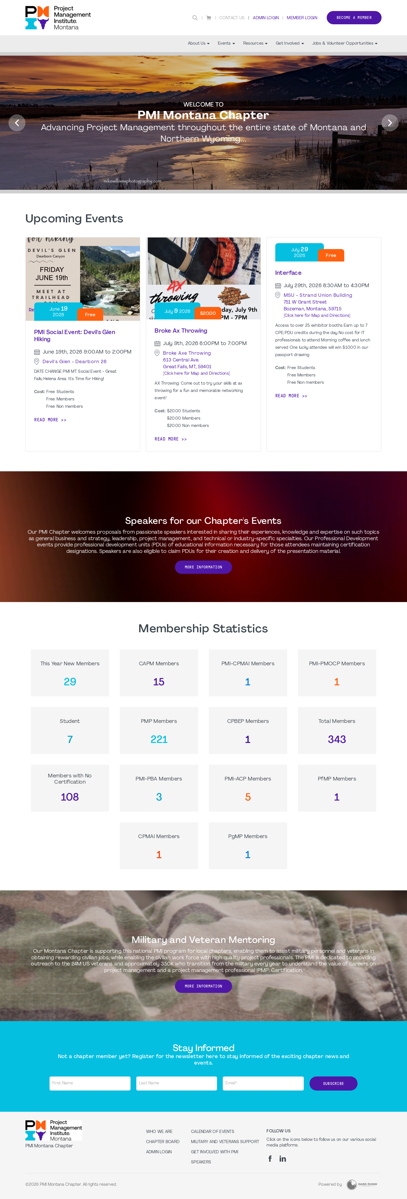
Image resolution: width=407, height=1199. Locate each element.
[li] (282, 1159)
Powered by (330, 1185)
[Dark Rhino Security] (361, 1185)
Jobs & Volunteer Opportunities (344, 44)
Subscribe (333, 1084)
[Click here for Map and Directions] (196, 374)
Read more (46, 419)
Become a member (354, 18)
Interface (288, 273)
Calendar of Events (212, 1132)
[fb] (270, 1159)
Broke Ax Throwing (181, 331)
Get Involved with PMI (214, 1152)
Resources (255, 44)
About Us (198, 44)
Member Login (302, 18)
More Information (203, 567)
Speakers (201, 1162)
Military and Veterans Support (225, 1142)
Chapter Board (163, 1142)
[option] (203, 123)
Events (226, 44)
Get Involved (290, 44)
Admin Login (266, 18)
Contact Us (232, 18)
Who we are (159, 1132)
